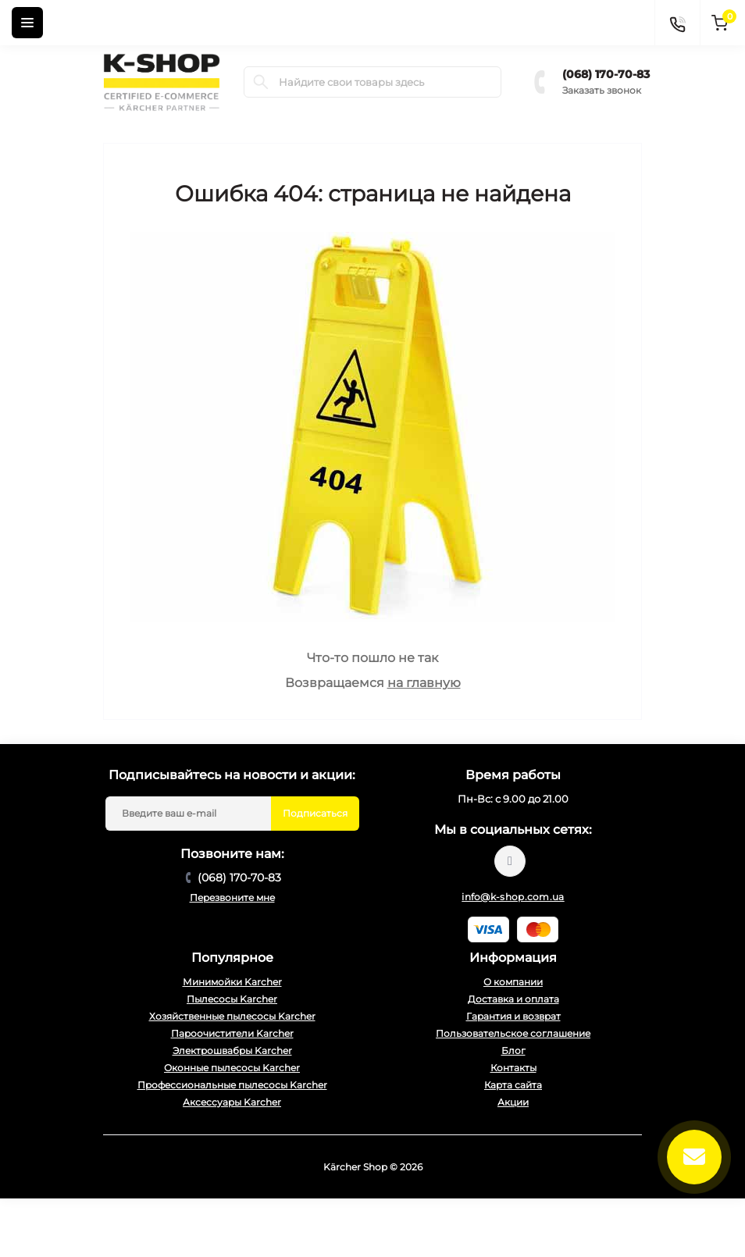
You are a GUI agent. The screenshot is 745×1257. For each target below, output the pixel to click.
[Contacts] (677, 22)
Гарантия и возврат (513, 1016)
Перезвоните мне (232, 897)
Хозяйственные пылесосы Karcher (232, 1016)
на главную (424, 682)
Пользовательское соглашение (513, 1033)
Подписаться (315, 813)
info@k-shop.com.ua (513, 897)
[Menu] (27, 22)
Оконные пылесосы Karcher (232, 1068)
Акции (513, 1102)
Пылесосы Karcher (232, 999)
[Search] (261, 82)
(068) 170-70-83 (606, 74)
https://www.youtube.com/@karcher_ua (510, 861)
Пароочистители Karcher (232, 1033)
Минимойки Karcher (232, 982)
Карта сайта (513, 1085)
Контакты (513, 1068)
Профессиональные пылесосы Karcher (232, 1085)
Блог (513, 1050)
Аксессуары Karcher (232, 1102)
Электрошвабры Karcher (232, 1050)
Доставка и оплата (513, 999)
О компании (513, 982)
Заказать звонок (601, 90)
